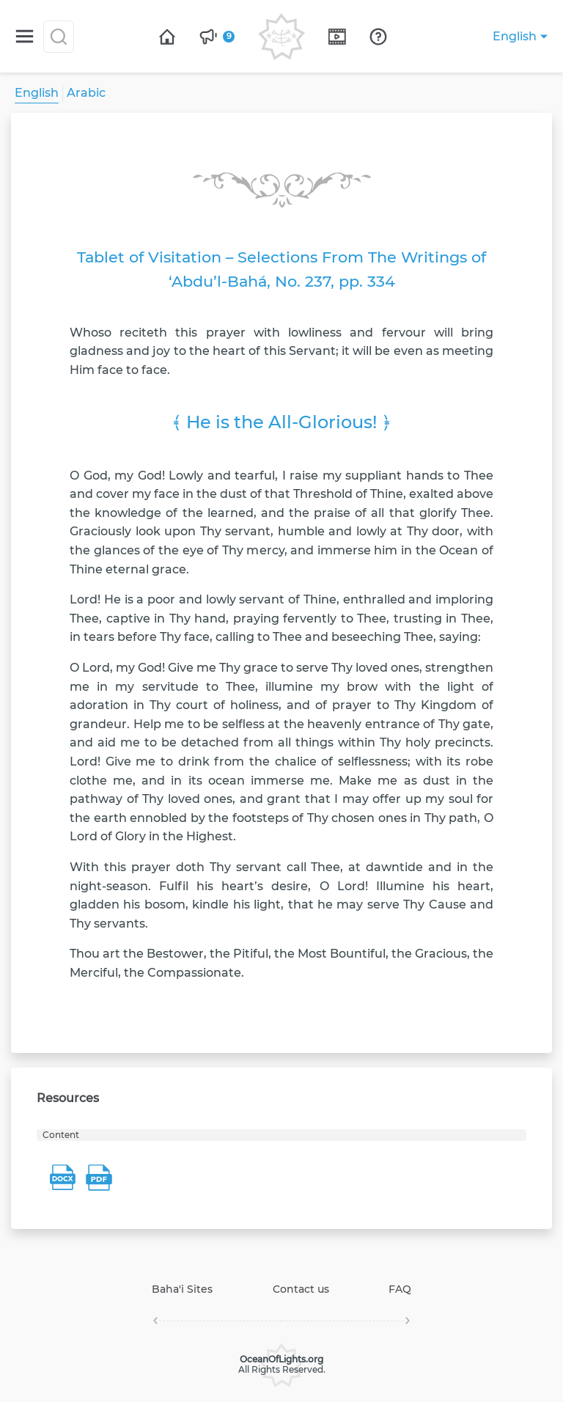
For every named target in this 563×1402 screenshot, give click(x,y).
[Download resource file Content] (62, 1177)
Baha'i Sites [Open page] (182, 1289)
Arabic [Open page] (86, 93)
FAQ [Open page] (400, 1289)
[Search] (58, 37)
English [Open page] (37, 93)
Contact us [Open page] (301, 1289)
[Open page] (167, 36)
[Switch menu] (24, 36)
